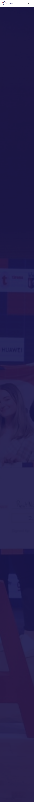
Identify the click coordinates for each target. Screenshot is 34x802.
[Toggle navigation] (32, 3)
